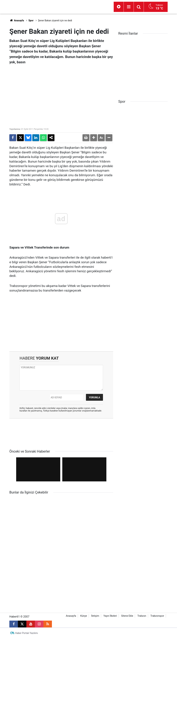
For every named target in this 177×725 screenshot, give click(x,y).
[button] (93, 137)
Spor (31, 20)
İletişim (95, 596)
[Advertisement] (61, 322)
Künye (83, 596)
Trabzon (141, 596)
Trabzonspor (157, 596)
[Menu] (129, 7)
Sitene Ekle (127, 596)
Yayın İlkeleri (110, 596)
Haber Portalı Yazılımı (26, 613)
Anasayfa (16, 20)
